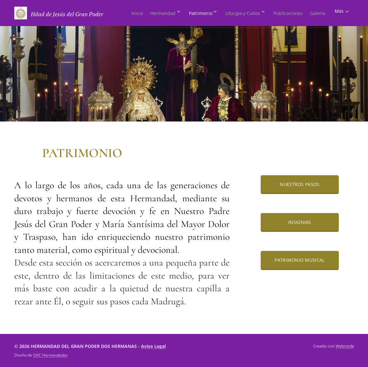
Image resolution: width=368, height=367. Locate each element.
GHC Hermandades (50, 354)
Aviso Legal (153, 346)
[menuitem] (141, 13)
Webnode (345, 346)
